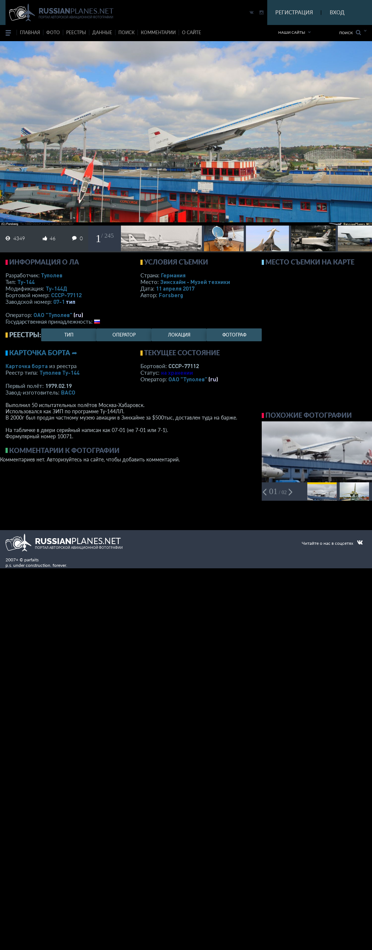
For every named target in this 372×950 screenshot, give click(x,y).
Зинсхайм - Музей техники (195, 281)
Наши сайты (291, 32)
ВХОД (337, 12)
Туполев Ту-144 (59, 372)
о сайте (191, 32)
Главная (30, 32)
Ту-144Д (56, 288)
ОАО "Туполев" (52, 315)
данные (102, 32)
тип (70, 301)
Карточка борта (27, 366)
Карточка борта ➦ (43, 353)
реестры (76, 32)
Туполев (51, 275)
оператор (124, 335)
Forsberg (171, 295)
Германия (173, 275)
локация (179, 335)
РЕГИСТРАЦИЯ (294, 12)
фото (53, 32)
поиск (126, 32)
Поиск (350, 32)
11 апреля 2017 (175, 288)
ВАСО (68, 392)
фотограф (234, 335)
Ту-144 (26, 281)
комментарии (158, 32)
